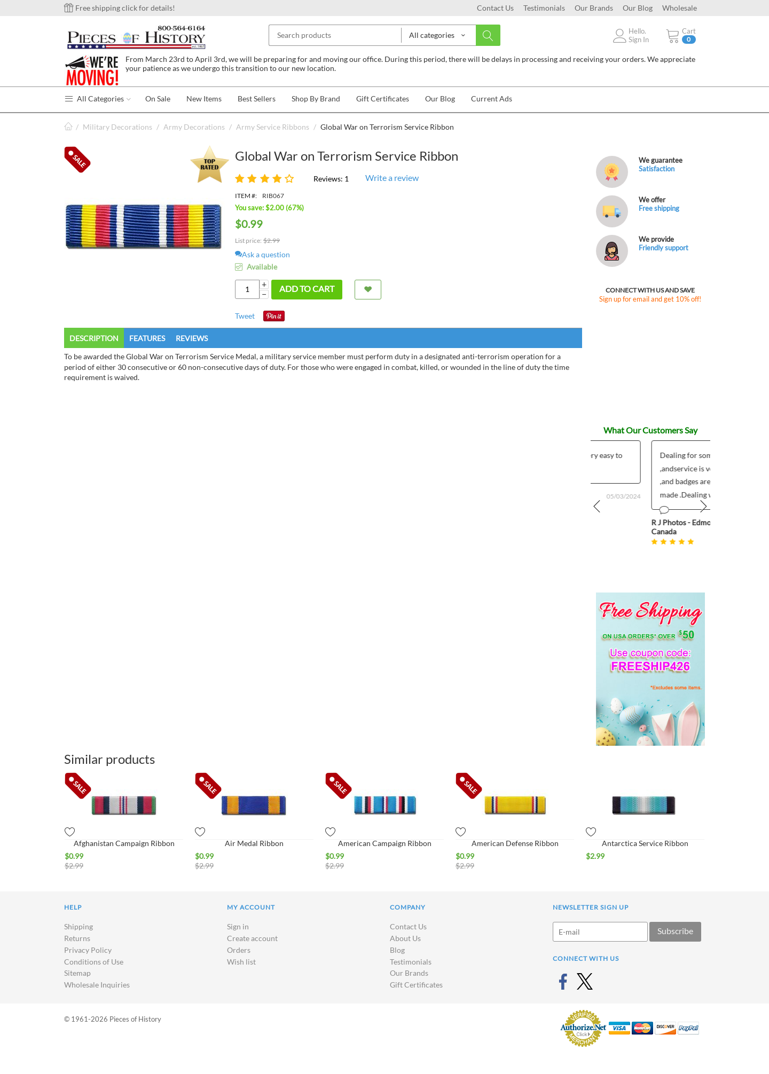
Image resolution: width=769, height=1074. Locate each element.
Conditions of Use (93, 961)
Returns (77, 938)
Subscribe (675, 931)
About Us (405, 938)
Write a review (392, 177)
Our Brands (594, 7)
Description (94, 338)
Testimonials (544, 7)
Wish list (241, 961)
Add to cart (306, 288)
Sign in (238, 926)
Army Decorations (194, 126)
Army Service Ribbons (272, 126)
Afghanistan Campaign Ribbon (124, 843)
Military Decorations (117, 126)
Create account (252, 938)
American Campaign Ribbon (384, 843)
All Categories (97, 98)
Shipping (78, 926)
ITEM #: (246, 196)
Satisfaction (656, 168)
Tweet (245, 315)
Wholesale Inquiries (97, 984)
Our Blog (638, 7)
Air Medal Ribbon (254, 843)
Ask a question (262, 254)
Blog (397, 949)
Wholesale (679, 7)
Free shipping (659, 208)
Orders (238, 949)
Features (147, 338)
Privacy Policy (88, 949)
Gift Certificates (416, 984)
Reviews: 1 (331, 178)
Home (68, 126)
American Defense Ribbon (515, 843)
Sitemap (77, 972)
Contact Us (495, 7)
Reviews (192, 338)
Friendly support (663, 247)
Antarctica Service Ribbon (645, 843)
